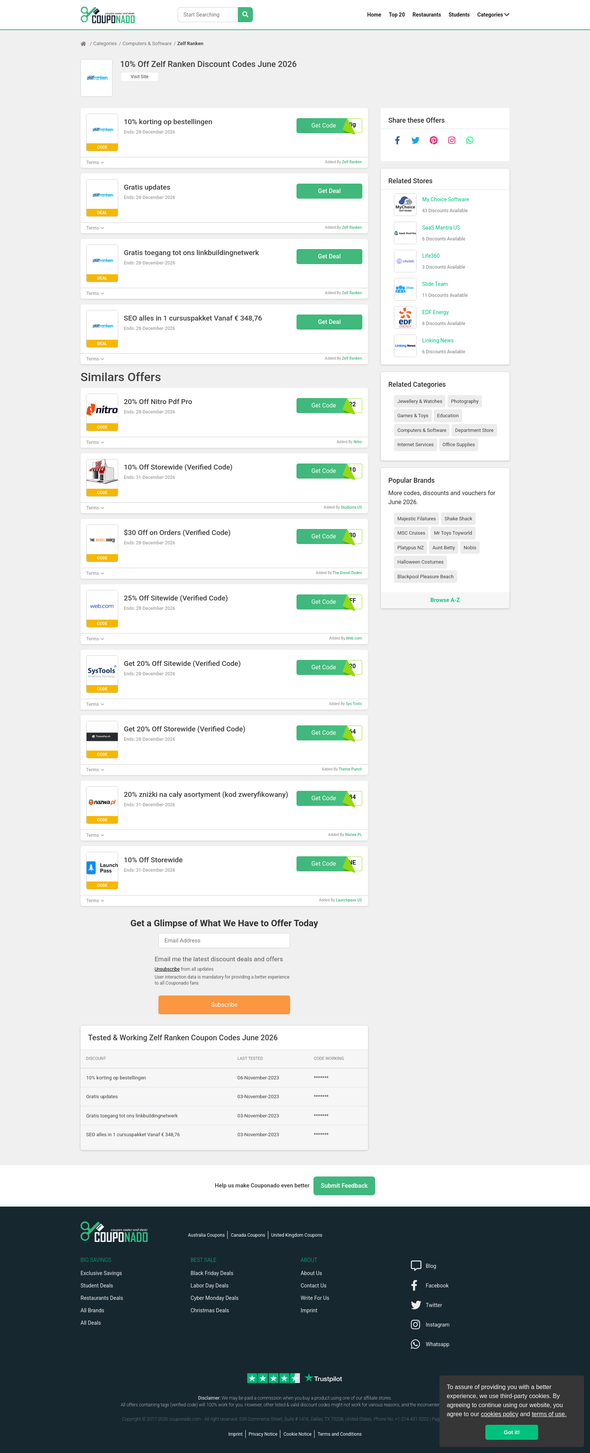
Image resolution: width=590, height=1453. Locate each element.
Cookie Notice (297, 1434)
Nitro (358, 442)
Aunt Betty (443, 547)
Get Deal (329, 191)
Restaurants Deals (102, 1298)
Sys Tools (354, 704)
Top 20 (397, 15)
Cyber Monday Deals (215, 1298)
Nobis (470, 547)
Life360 (431, 256)
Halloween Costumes (420, 562)
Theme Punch (350, 769)
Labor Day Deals (210, 1286)
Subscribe (224, 1004)
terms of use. (549, 1414)
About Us (311, 1273)
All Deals (91, 1323)
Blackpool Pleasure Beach (425, 576)
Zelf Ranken (190, 43)
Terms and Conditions (340, 1434)
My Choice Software (445, 199)
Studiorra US (351, 507)
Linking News (437, 340)
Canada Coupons (248, 1235)
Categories (490, 15)
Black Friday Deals (212, 1273)
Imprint (309, 1310)
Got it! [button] (512, 1432)
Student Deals (97, 1286)
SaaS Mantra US (441, 228)
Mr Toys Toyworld (453, 533)
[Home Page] (87, 43)
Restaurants (426, 15)
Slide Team (435, 284)
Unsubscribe (167, 969)
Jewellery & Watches (419, 401)
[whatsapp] (469, 140)
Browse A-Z (445, 600)
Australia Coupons (206, 1235)
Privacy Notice (263, 1434)
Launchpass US (349, 900)
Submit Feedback (344, 1185)
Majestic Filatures (416, 518)
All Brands (92, 1310)
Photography (464, 401)
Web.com (354, 638)
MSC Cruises (411, 533)
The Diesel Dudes (347, 573)
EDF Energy (435, 312)
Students (459, 15)
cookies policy (500, 1414)
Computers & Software (147, 43)
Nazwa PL (353, 835)
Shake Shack (458, 518)
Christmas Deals (210, 1310)
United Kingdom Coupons (296, 1235)
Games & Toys (413, 415)
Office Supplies (458, 444)
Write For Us (315, 1298)
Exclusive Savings (101, 1273)
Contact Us (314, 1286)
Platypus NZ (410, 547)
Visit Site (140, 76)
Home (374, 15)
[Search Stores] (245, 14)
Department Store (474, 430)
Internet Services (415, 444)
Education (448, 415)
